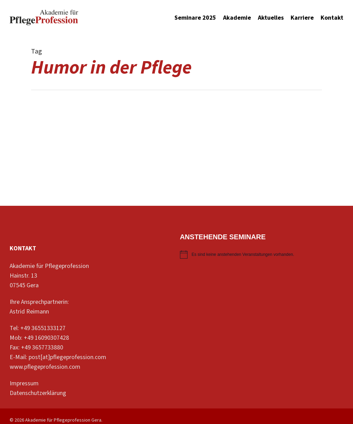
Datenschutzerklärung (38, 393)
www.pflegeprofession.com (45, 367)
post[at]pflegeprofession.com (67, 357)
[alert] (261, 254)
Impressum (24, 383)
